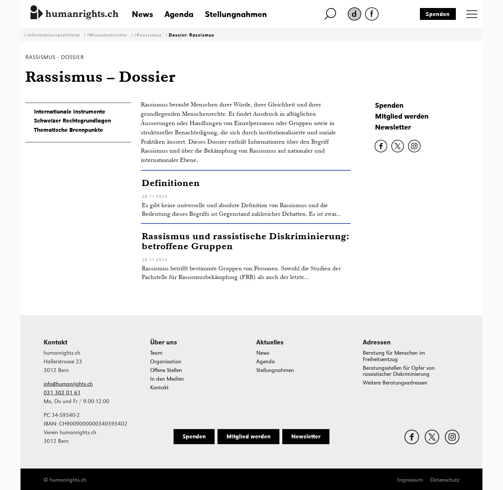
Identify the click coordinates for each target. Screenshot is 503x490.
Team (156, 353)
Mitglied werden (402, 116)
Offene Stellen (166, 370)
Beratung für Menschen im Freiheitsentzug (394, 356)
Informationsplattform (54, 35)
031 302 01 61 (62, 392)
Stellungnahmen (236, 14)
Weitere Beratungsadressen (395, 382)
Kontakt (159, 387)
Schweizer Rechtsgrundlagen (72, 120)
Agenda (179, 14)
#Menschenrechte (107, 35)
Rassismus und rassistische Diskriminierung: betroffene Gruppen (246, 240)
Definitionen (171, 182)
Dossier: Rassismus (191, 35)
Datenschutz (444, 480)
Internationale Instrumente (69, 111)
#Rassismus (148, 35)
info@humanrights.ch (68, 384)
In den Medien (167, 379)
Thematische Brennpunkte (68, 130)
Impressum (410, 480)
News (142, 14)
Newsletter (393, 127)
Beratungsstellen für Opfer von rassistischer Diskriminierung (399, 371)
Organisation (165, 361)
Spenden (438, 14)
